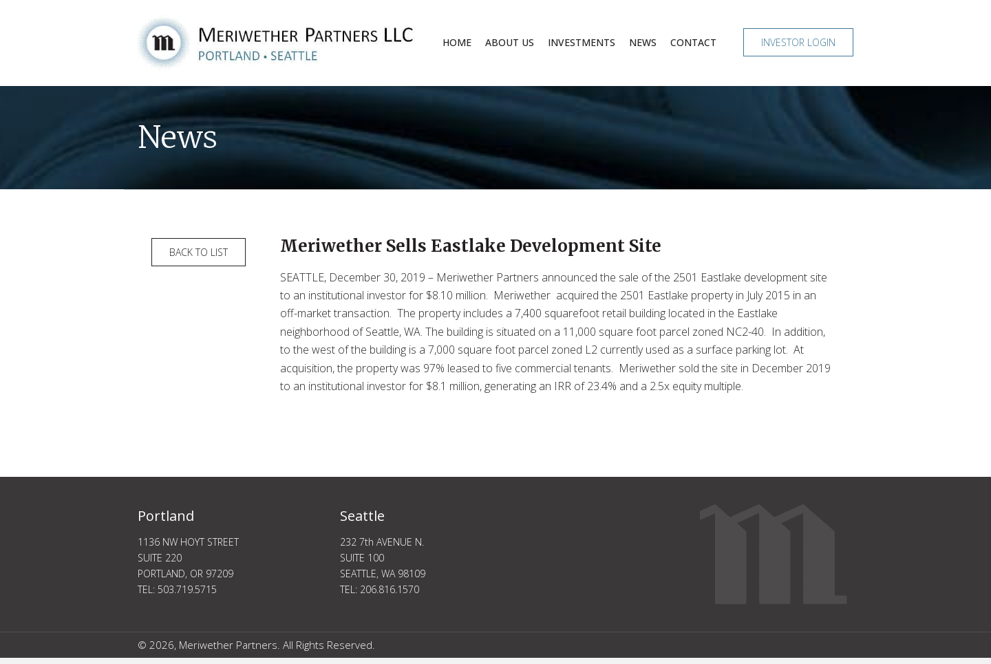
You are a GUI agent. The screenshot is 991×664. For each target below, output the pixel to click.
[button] (798, 42)
